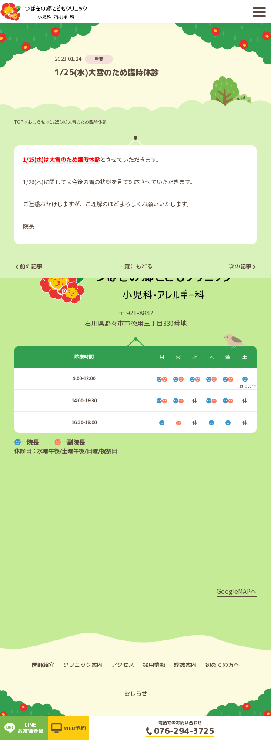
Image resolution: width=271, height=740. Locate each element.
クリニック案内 (83, 665)
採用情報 (154, 665)
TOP (18, 121)
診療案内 (185, 665)
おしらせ (36, 121)
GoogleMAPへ (237, 591)
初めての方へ (222, 665)
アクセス (122, 665)
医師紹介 (43, 665)
